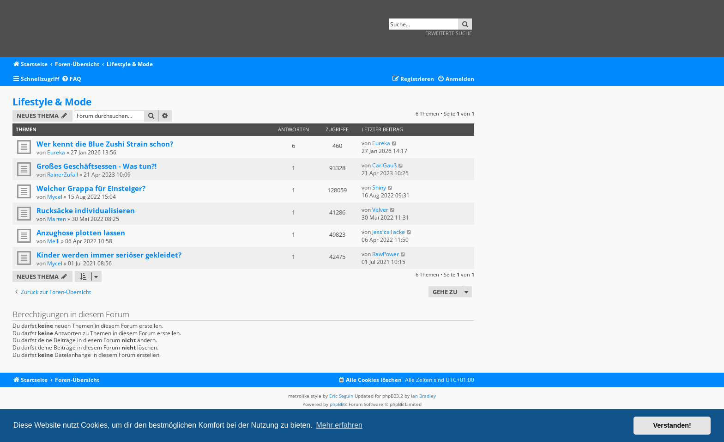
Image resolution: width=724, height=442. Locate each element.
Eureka (56, 152)
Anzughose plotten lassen (80, 232)
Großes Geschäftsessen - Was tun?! (96, 166)
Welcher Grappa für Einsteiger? (90, 188)
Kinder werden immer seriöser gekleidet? (108, 254)
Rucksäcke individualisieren (85, 210)
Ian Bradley (423, 396)
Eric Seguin (341, 396)
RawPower (385, 254)
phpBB (337, 404)
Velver (380, 210)
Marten (56, 219)
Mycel (54, 197)
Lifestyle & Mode (51, 101)
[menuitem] (71, 79)
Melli (53, 241)
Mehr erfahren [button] (339, 425)
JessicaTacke (388, 232)
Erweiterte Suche (448, 33)
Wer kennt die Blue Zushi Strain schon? (104, 143)
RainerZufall (62, 174)
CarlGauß (384, 165)
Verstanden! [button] (672, 425)
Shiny (379, 187)
